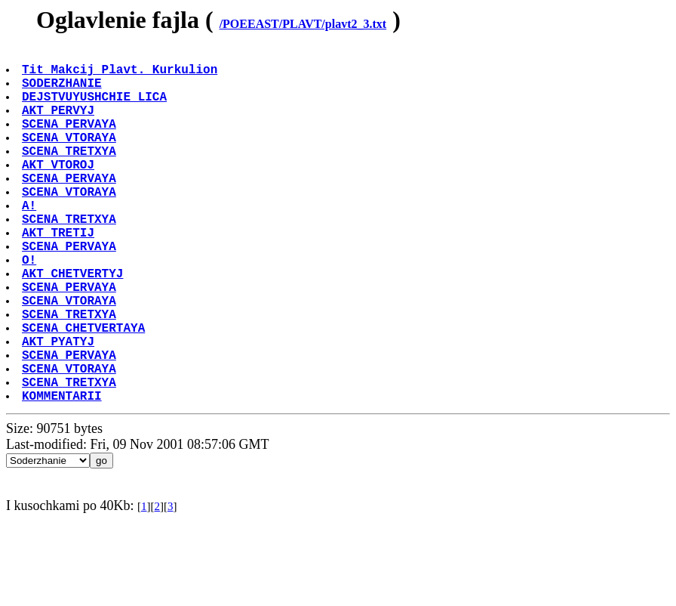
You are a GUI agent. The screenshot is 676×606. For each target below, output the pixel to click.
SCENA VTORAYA (70, 158)
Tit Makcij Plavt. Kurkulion (121, 74)
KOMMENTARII (63, 473)
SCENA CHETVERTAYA (84, 390)
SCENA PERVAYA (70, 141)
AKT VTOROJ (59, 191)
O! (30, 307)
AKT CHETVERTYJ (73, 324)
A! (30, 241)
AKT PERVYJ (59, 124)
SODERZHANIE (63, 91)
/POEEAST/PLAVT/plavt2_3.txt (303, 23)
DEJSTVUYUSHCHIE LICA (95, 108)
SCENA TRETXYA (70, 174)
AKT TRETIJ (59, 274)
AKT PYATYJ (59, 407)
